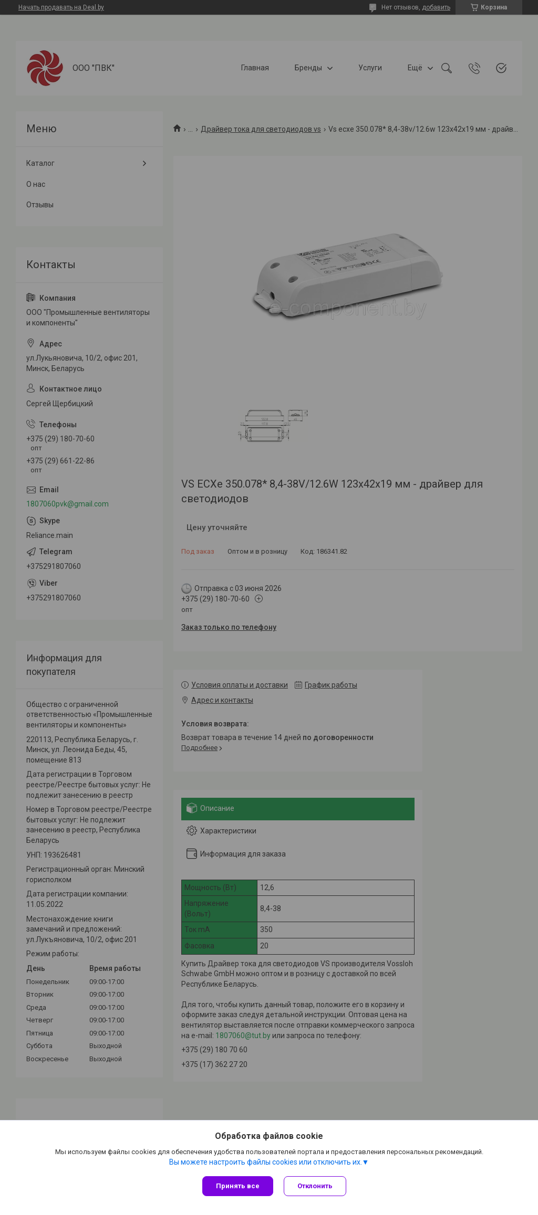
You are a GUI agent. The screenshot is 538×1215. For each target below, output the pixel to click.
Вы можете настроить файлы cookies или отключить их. (265, 1162)
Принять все (238, 1186)
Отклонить (315, 1186)
